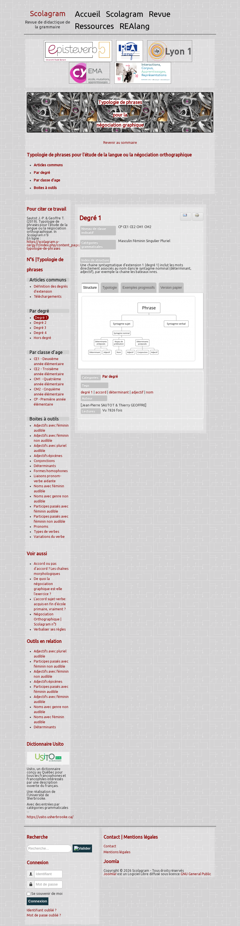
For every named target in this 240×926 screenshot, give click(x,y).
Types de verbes (46, 531)
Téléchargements (47, 296)
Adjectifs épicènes (48, 456)
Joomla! (110, 874)
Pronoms (41, 526)
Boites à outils (45, 188)
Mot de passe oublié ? (44, 915)
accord (100, 392)
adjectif (137, 392)
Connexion (37, 901)
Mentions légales (117, 852)
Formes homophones (51, 471)
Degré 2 (40, 322)
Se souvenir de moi (46, 893)
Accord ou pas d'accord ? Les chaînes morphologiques (51, 568)
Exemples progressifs (138, 288)
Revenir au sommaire (120, 142)
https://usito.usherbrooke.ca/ (50, 817)
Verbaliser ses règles (50, 629)
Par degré (42, 172)
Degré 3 (40, 327)
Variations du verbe (49, 536)
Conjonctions (44, 461)
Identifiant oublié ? (41, 910)
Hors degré (42, 338)
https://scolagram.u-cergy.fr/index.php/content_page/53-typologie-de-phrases (56, 245)
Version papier (171, 288)
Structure (90, 288)
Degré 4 (40, 333)
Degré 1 (41, 317)
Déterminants (45, 466)
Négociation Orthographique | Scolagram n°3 (47, 619)
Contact (110, 846)
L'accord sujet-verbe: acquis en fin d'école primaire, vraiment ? (50, 604)
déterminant (119, 392)
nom (149, 392)
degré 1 (87, 392)
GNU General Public (196, 874)
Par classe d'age (47, 180)
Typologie (109, 288)
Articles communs (48, 165)
